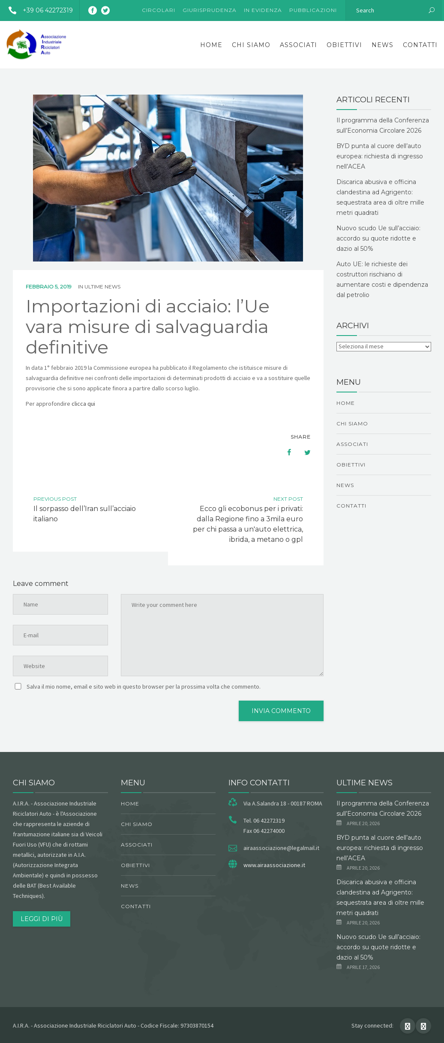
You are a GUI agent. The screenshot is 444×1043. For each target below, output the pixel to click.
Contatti (420, 45)
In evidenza (263, 10)
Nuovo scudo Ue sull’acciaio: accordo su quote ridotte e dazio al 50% (378, 238)
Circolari (158, 10)
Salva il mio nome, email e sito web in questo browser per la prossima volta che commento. (144, 686)
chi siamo (251, 45)
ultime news (102, 286)
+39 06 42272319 (37, 10)
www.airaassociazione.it (274, 865)
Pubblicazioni (313, 10)
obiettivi (344, 45)
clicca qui (83, 403)
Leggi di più (42, 919)
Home (211, 45)
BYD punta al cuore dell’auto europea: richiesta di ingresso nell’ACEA (379, 156)
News (382, 45)
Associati (298, 45)
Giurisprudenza (210, 10)
